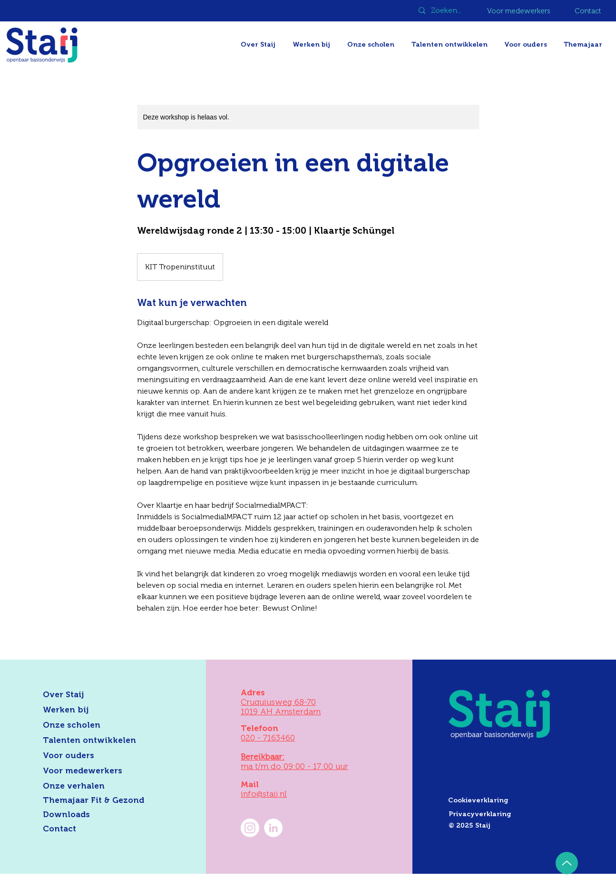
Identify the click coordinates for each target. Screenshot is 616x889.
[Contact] (588, 10)
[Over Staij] (97, 695)
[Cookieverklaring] (514, 800)
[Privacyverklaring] (515, 814)
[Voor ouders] (97, 756)
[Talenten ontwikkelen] (97, 740)
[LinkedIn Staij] (273, 828)
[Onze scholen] (97, 725)
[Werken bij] (97, 710)
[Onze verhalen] (97, 786)
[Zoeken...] (447, 10)
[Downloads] (97, 815)
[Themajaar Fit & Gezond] (105, 800)
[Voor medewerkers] (519, 10)
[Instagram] (250, 828)
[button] (584, 44)
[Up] (567, 863)
